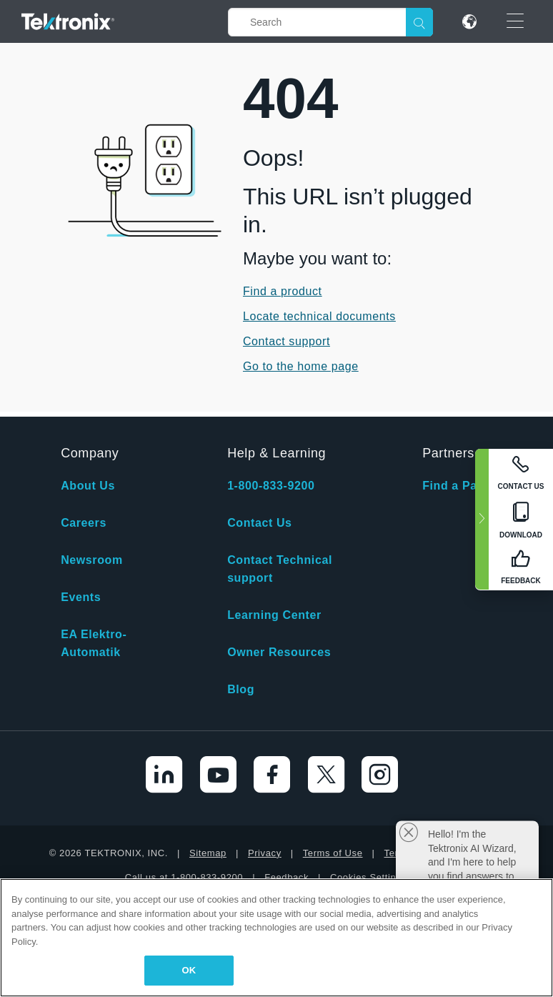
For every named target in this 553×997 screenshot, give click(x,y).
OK (189, 970)
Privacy (265, 853)
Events (81, 597)
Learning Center (274, 615)
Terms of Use (333, 853)
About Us (88, 486)
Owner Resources (279, 652)
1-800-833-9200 (270, 486)
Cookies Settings (368, 877)
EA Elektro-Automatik (93, 643)
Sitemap (207, 853)
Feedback (286, 877)
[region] (276, 937)
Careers (83, 523)
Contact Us (259, 523)
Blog (240, 689)
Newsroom (92, 560)
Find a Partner (463, 486)
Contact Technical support (279, 569)
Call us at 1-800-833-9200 (184, 877)
